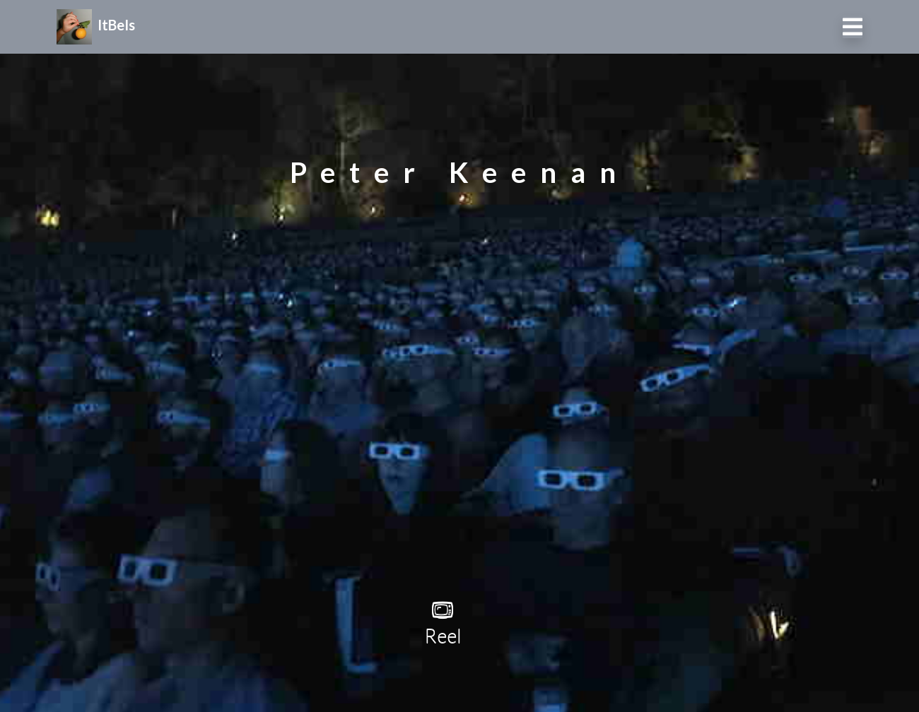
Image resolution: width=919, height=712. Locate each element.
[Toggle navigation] (852, 27)
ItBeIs (96, 24)
